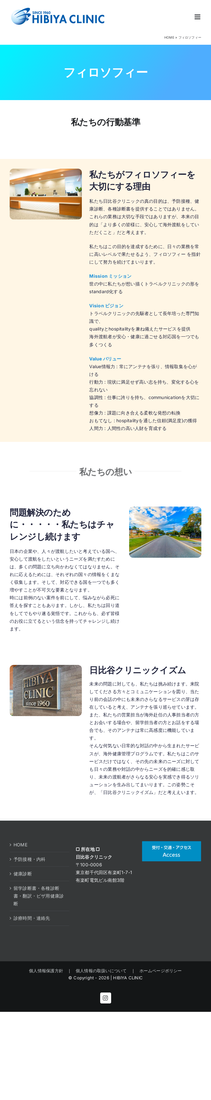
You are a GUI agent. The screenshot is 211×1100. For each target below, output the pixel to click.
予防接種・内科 (29, 859)
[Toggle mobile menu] (198, 17)
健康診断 (23, 873)
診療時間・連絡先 (32, 918)
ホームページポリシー (158, 970)
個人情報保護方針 (48, 970)
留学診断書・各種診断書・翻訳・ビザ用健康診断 (39, 895)
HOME (169, 37)
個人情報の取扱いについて (101, 970)
